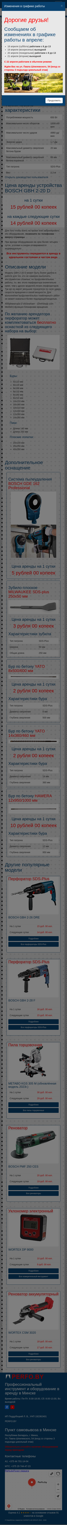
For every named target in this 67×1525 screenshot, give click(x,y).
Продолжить (54, 100)
